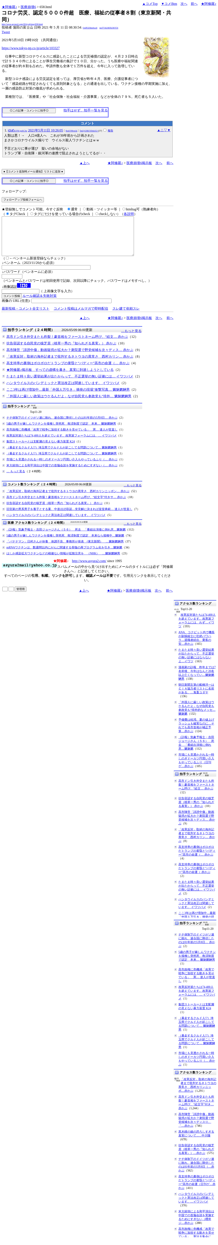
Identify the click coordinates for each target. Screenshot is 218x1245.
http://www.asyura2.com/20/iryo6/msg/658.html (22, 24)
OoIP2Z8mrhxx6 (90, 28)
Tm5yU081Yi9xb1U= (89, 131)
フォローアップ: (14, 191)
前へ (194, 4)
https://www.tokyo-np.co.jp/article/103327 (31, 48)
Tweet (6, 32)
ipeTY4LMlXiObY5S (108, 28)
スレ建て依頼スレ (126, 316)
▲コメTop (150, 4)
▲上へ (85, 163)
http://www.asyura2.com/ (89, 568)
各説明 (129, 214)
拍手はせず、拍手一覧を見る (85, 110)
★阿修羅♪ (9, 7)
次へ (184, 4)
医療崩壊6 (28, 7)
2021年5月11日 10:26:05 (45, 130)
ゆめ (17, 130)
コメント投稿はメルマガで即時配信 (81, 316)
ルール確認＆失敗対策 (40, 303)
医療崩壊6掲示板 (139, 163)
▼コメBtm (169, 4)
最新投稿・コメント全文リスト (25, 316)
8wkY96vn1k (71, 131)
